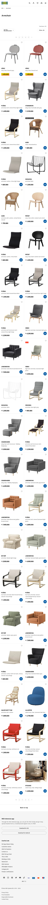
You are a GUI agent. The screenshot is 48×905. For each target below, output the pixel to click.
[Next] (32, 37)
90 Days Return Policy (8, 844)
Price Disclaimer (6, 894)
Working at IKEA (6, 859)
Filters (41, 30)
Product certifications (7, 871)
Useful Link (5, 841)
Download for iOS (24, 828)
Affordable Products (7, 866)
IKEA (2, 8)
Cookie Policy (5, 899)
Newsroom (5, 861)
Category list (5, 869)
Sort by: (8, 30)
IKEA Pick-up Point (7, 854)
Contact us (5, 851)
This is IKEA (5, 856)
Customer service (6, 846)
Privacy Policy (5, 892)
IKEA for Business (6, 849)
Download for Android (24, 833)
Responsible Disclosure (7, 897)
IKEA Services (5, 864)
